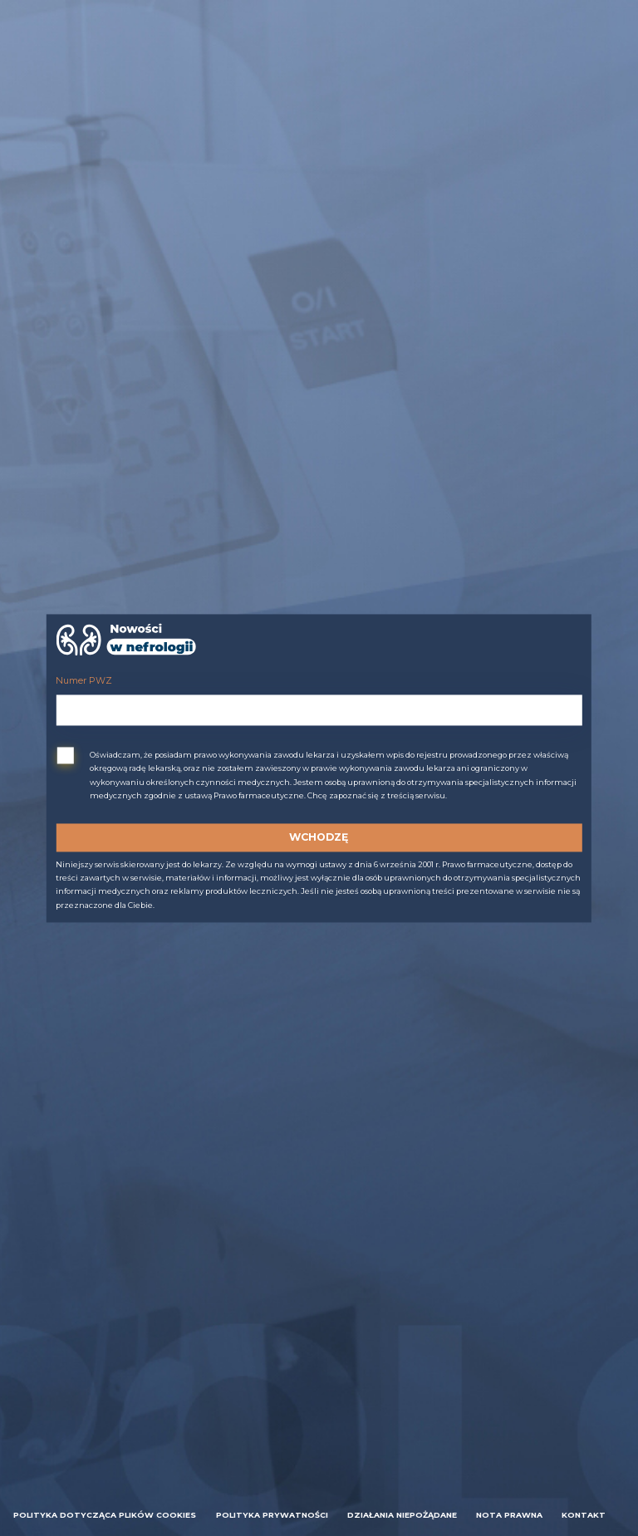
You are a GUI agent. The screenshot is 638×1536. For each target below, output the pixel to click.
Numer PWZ (84, 681)
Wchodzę (318, 837)
